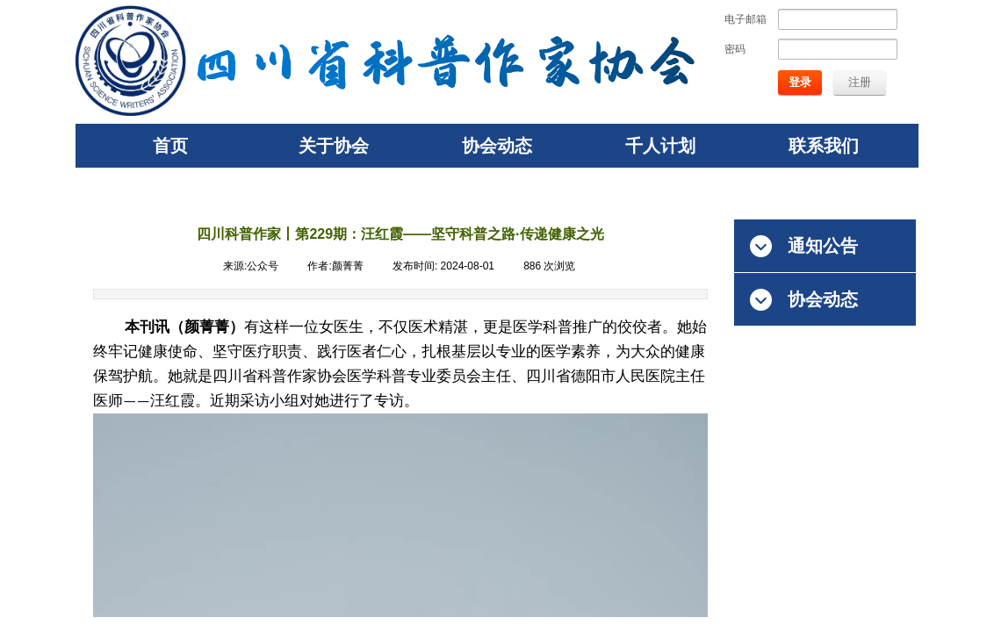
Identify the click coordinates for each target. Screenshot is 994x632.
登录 (800, 82)
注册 (859, 82)
